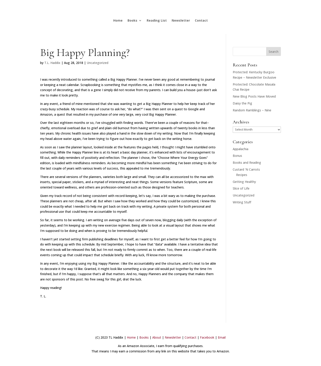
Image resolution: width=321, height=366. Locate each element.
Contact (201, 20)
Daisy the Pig (242, 103)
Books (132, 20)
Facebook (207, 337)
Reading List (157, 20)
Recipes (241, 175)
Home (118, 20)
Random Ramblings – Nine (252, 110)
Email (222, 337)
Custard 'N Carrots (246, 169)
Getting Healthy (244, 182)
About (156, 337)
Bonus (237, 155)
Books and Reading (247, 162)
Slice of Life (241, 188)
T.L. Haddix (52, 63)
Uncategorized (97, 63)
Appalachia (240, 149)
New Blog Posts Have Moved (254, 96)
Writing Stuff (242, 202)
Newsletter (181, 20)
